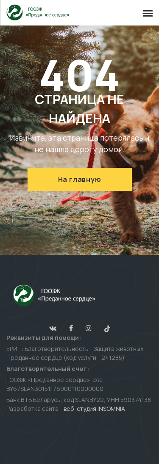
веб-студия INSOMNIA (94, 409)
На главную (79, 179)
